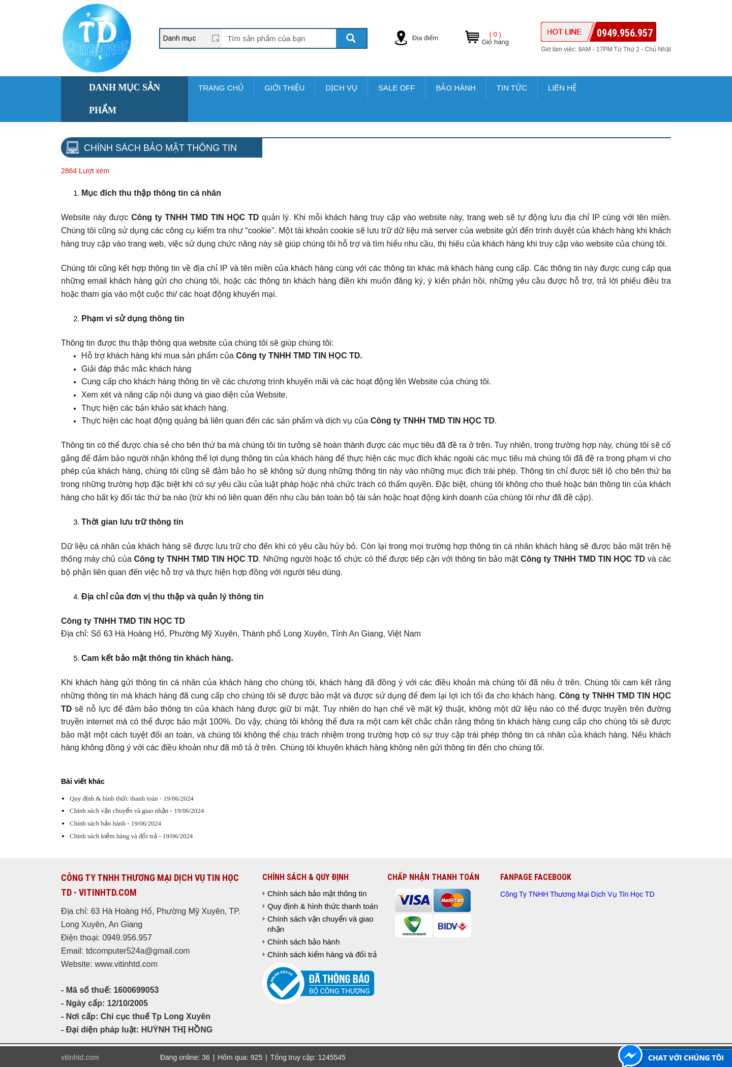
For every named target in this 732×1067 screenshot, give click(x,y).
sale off (396, 87)
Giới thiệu (284, 87)
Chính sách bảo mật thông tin (317, 893)
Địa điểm (425, 38)
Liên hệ (562, 87)
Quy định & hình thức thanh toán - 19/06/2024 (132, 798)
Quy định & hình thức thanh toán (322, 906)
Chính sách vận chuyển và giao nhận (320, 923)
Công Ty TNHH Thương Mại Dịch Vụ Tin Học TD (577, 894)
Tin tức (512, 87)
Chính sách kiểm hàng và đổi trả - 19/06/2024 (131, 836)
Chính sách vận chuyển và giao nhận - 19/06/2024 (137, 810)
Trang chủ (220, 87)
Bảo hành (455, 87)
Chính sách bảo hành (303, 941)
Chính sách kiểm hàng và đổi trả (322, 954)
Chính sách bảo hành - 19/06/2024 (115, 823)
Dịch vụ (341, 87)
